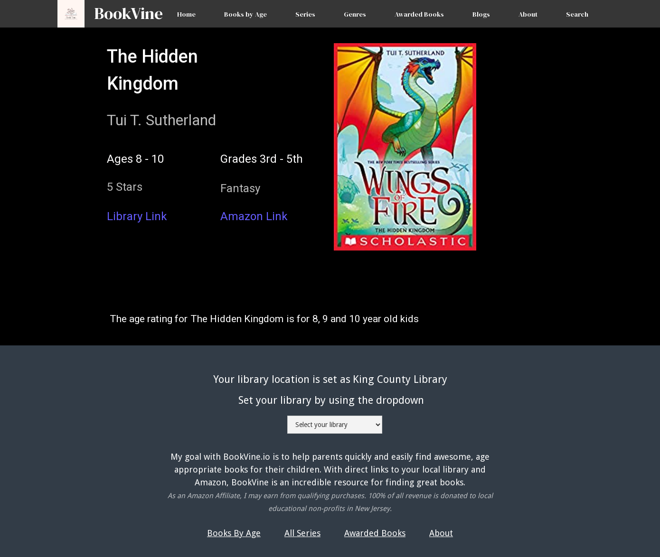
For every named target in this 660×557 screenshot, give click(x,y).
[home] (124, 9)
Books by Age (245, 14)
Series (305, 14)
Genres (355, 14)
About (528, 14)
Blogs (481, 14)
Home (186, 14)
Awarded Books (419, 14)
